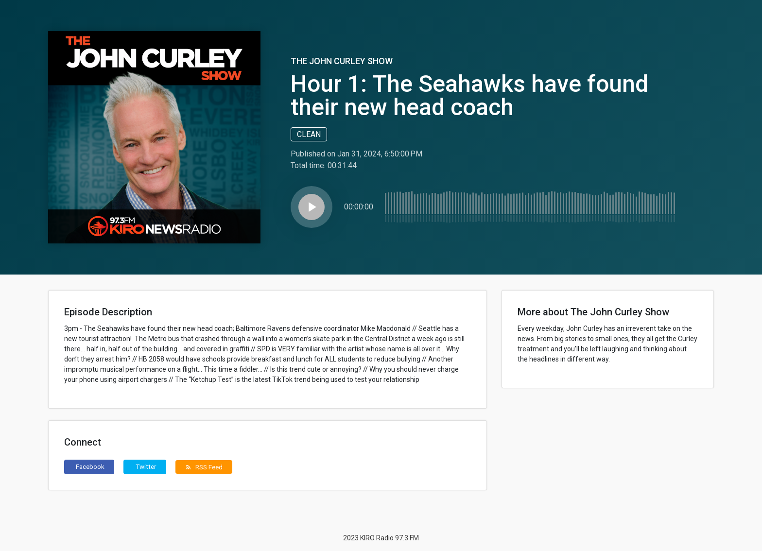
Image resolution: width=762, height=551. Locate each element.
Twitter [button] (146, 466)
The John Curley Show (342, 61)
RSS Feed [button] (204, 467)
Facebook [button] (90, 466)
